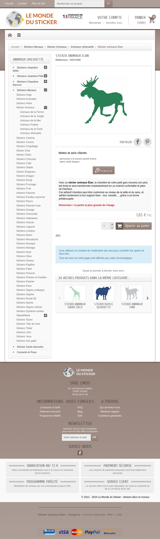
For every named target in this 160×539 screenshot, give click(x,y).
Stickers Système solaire (30, 311)
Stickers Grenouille (27, 213)
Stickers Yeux (23, 336)
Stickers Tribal (24, 328)
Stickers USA (23, 332)
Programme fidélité (50, 415)
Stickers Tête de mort (28, 323)
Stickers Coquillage (27, 146)
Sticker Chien (23, 154)
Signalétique (23, 315)
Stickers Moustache (27, 239)
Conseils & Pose (26, 352)
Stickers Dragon (25, 175)
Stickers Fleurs (24, 201)
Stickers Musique (25, 243)
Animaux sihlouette (30, 133)
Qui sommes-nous (110, 407)
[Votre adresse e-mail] (76, 437)
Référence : (62, 60)
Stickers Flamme (25, 192)
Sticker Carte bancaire (30, 346)
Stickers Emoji (24, 180)
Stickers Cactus (25, 142)
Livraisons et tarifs (50, 407)
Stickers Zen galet (26, 340)
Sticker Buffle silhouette (103, 305)
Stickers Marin (24, 235)
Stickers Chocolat (26, 159)
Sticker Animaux (25, 107)
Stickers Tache (24, 319)
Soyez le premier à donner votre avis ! (103, 270)
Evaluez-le (103, 170)
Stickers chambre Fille (30, 76)
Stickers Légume (25, 226)
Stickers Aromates (26, 99)
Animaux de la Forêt (31, 129)
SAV (80, 415)
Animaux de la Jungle (32, 116)
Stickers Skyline (25, 294)
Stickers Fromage (26, 184)
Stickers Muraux (26, 90)
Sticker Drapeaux (26, 171)
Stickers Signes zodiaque (30, 290)
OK (108, 3)
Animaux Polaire (29, 124)
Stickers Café (23, 163)
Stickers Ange (24, 94)
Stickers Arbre (24, 103)
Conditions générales (110, 415)
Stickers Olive (24, 256)
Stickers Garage (25, 209)
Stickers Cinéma (25, 138)
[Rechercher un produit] (80, 3)
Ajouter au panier (133, 225)
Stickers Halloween (27, 218)
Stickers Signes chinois (29, 307)
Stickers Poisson (25, 273)
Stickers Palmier (25, 281)
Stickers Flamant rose (28, 205)
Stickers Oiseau (25, 260)
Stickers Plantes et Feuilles (31, 277)
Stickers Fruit (23, 188)
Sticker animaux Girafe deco (75, 305)
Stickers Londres (25, 230)
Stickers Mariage (25, 247)
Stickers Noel (23, 252)
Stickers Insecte (25, 222)
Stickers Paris (24, 285)
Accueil (15, 46)
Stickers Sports (24, 302)
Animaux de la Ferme (32, 112)
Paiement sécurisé (50, 411)
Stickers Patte (24, 268)
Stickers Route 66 (26, 298)
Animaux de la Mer (30, 120)
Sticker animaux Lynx (132, 305)
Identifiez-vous (114, 23)
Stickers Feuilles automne (30, 197)
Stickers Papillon (25, 264)
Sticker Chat (23, 150)
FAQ (80, 407)
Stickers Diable (24, 167)
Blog (80, 411)
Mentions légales (109, 411)
